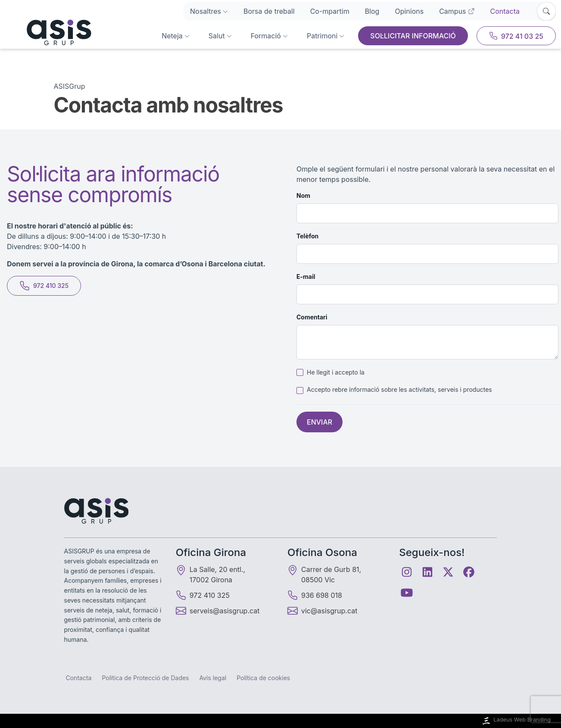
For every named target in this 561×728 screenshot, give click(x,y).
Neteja (176, 35)
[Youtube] (407, 592)
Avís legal (213, 677)
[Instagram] (407, 572)
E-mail (305, 276)
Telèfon (307, 236)
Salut (220, 35)
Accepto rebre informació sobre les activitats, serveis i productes (399, 389)
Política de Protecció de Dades (145, 677)
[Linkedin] (427, 572)
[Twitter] (448, 572)
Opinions (409, 11)
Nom (303, 195)
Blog (372, 11)
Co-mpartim (329, 11)
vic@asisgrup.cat (329, 610)
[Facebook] (469, 572)
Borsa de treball (269, 11)
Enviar (319, 422)
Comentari (311, 317)
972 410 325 (44, 286)
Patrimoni (325, 35)
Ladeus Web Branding (516, 721)
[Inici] (48, 32)
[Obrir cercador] (546, 11)
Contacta (505, 11)
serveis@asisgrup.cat (225, 610)
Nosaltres (209, 11)
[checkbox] (299, 372)
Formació (269, 35)
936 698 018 (314, 595)
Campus (456, 11)
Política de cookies (263, 677)
